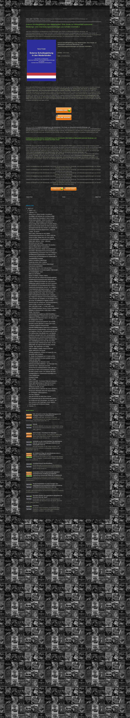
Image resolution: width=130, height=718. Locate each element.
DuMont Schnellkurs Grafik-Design (41, 301)
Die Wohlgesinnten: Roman (39, 403)
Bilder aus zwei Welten (38, 319)
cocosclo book (64, 3)
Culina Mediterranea (37, 499)
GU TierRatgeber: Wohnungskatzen (41, 524)
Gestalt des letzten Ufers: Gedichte (41, 303)
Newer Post (33, 204)
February (34, 219)
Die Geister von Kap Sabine (39, 272)
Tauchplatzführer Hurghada (39, 299)
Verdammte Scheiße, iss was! (39, 515)
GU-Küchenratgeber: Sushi (39, 317)
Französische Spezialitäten (39, 308)
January (34, 546)
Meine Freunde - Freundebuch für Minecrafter (40, 584)
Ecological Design (36, 501)
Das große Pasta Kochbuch (39, 463)
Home (65, 8)
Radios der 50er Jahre (38, 472)
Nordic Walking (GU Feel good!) (40, 458)
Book (34, 19)
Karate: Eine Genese (37, 388)
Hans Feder (39, 19)
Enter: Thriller (35, 503)
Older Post (94, 204)
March (34, 217)
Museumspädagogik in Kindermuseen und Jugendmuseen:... (38, 396)
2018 (32, 215)
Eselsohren (39, 696)
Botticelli (38, 570)
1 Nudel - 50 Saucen (37, 253)
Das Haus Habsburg (37, 526)
